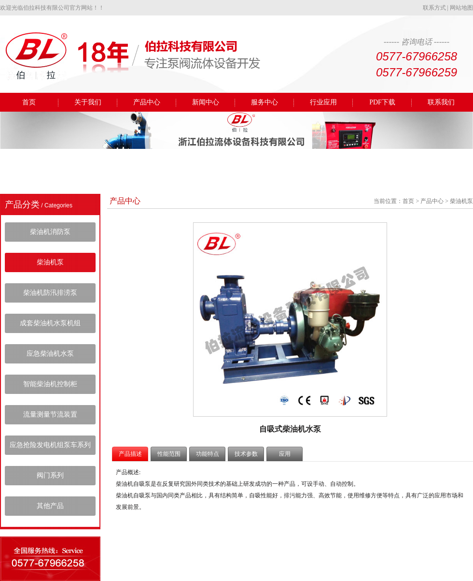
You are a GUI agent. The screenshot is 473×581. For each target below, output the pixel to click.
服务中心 (264, 102)
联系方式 (434, 7)
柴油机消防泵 (50, 231)
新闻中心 (205, 102)
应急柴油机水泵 (50, 353)
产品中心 (146, 102)
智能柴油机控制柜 (50, 384)
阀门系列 (50, 475)
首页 (29, 102)
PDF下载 (382, 102)
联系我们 (441, 102)
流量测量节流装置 (50, 414)
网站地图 (461, 7)
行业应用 (323, 102)
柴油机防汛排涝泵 (50, 292)
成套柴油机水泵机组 (50, 323)
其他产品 (50, 505)
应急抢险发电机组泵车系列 (50, 445)
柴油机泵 (50, 262)
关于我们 (87, 102)
